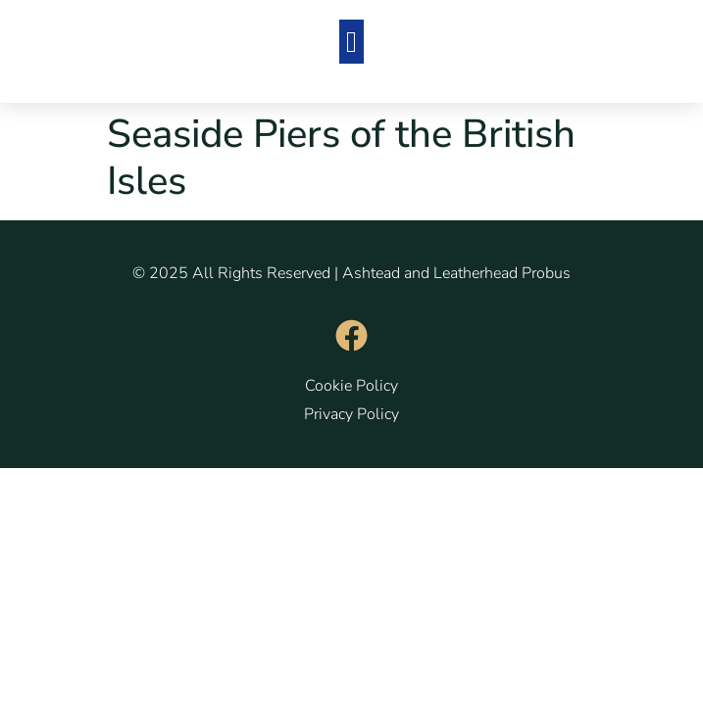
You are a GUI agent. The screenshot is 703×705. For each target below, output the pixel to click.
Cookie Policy (351, 386)
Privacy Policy (351, 414)
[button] (352, 42)
